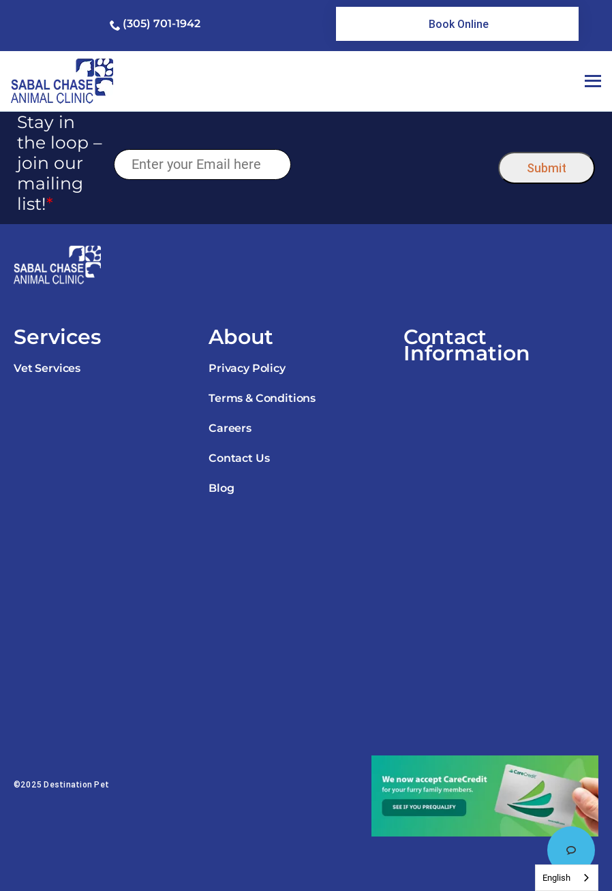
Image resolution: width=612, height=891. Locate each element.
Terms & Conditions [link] (262, 398)
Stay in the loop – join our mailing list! (59, 163)
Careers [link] (230, 428)
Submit (546, 168)
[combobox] (566, 877)
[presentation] (395, 164)
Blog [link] (221, 488)
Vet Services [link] (47, 368)
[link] (457, 24)
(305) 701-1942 (161, 23)
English (556, 878)
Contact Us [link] (239, 458)
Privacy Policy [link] (247, 368)
